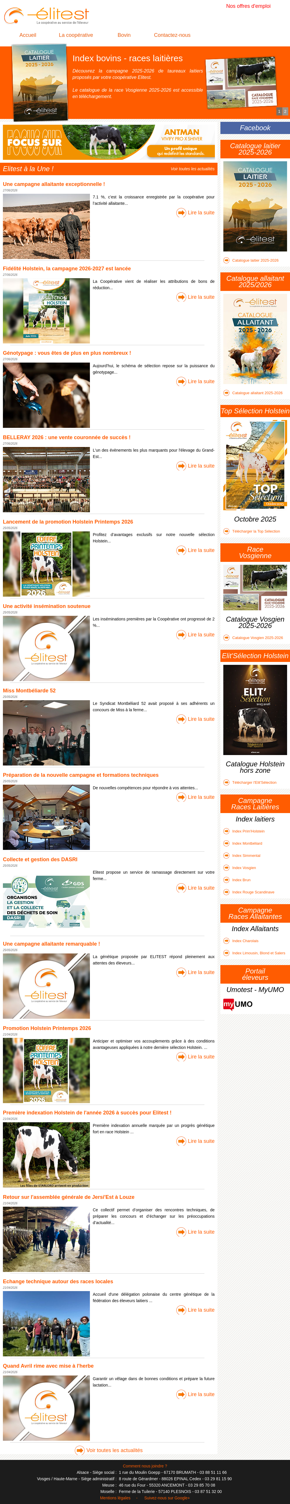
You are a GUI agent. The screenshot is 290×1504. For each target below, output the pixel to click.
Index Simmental (241, 855)
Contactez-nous (172, 35)
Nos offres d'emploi (248, 6)
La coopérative (76, 35)
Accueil (27, 35)
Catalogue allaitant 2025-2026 (252, 393)
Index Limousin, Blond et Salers (254, 953)
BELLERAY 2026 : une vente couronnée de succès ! (66, 437)
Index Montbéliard (242, 843)
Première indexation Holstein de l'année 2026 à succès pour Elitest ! (87, 1113)
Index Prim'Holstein (244, 831)
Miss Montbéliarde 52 (29, 691)
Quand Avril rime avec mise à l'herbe (48, 1366)
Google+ (182, 1498)
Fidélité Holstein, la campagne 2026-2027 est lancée (67, 269)
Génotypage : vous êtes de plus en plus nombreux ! (67, 353)
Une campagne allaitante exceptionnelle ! (54, 184)
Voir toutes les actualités (193, 168)
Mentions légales (115, 1498)
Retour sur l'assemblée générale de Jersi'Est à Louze (69, 1197)
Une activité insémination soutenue (46, 606)
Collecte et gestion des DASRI (40, 859)
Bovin (123, 35)
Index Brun (237, 880)
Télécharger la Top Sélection (251, 531)
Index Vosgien (239, 868)
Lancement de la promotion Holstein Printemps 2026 (68, 522)
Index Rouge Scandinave (248, 892)
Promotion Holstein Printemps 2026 (47, 1028)
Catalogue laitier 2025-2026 (251, 260)
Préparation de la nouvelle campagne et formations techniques (81, 775)
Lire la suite (201, 213)
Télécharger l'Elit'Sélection (249, 782)
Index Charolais (240, 941)
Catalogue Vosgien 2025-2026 (253, 638)
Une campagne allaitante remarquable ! (51, 944)
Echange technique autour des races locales (58, 1281)
